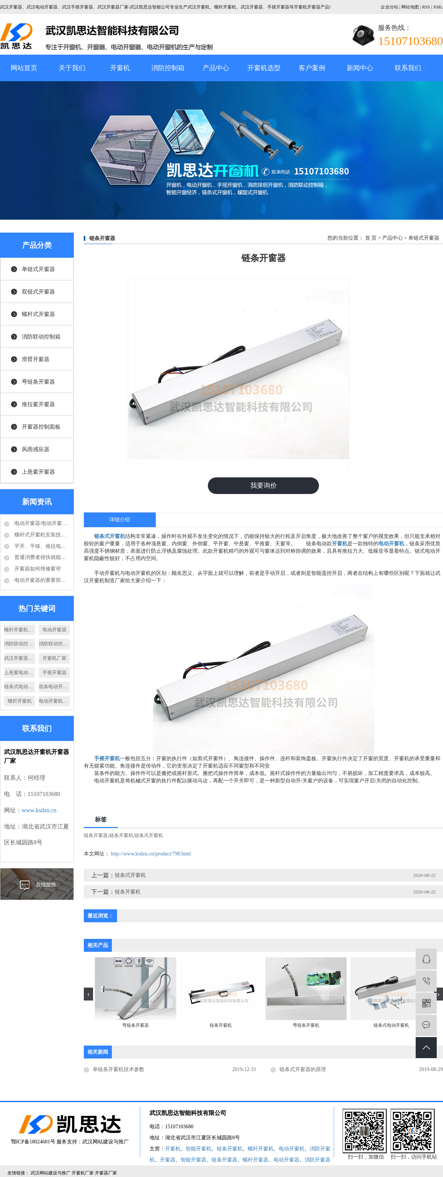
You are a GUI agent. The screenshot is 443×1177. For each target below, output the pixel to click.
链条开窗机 (121, 835)
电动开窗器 (54, 629)
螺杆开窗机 (20, 701)
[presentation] (88, 994)
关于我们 (72, 68)
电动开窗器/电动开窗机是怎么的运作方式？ (41, 523)
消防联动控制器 (54, 643)
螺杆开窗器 (255, 1160)
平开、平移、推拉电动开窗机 (41, 546)
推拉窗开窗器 (38, 404)
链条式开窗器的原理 (302, 1069)
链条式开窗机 (148, 835)
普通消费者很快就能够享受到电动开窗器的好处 (41, 557)
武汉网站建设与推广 (105, 1142)
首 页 (371, 238)
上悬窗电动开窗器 (19, 672)
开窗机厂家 (54, 658)
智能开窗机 (199, 1149)
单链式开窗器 (38, 269)
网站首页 (24, 68)
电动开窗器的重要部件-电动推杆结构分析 (41, 580)
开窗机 (120, 68)
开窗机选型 (264, 68)
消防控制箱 (168, 68)
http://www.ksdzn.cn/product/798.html (151, 854)
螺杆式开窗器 (38, 314)
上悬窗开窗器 (38, 472)
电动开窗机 (292, 1149)
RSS (426, 7)
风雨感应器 (35, 449)
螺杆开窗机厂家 (19, 629)
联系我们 (408, 68)
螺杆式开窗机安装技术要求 (41, 535)
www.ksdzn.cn (39, 810)
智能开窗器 (193, 1160)
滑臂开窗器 (35, 359)
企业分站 (389, 7)
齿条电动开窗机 (54, 686)
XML (438, 7)
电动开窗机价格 (54, 701)
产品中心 (216, 68)
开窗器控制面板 (41, 427)
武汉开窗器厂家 (19, 658)
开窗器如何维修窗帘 (37, 569)
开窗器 (167, 1160)
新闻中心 (360, 68)
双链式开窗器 (38, 292)
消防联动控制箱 (41, 337)
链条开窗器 (96, 835)
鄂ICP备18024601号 (33, 1142)
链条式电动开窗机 (19, 686)
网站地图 (410, 7)
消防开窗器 (317, 1160)
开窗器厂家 (106, 1173)
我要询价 (263, 485)
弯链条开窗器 (38, 382)
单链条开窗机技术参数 (118, 1069)
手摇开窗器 (54, 672)
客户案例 (312, 68)
